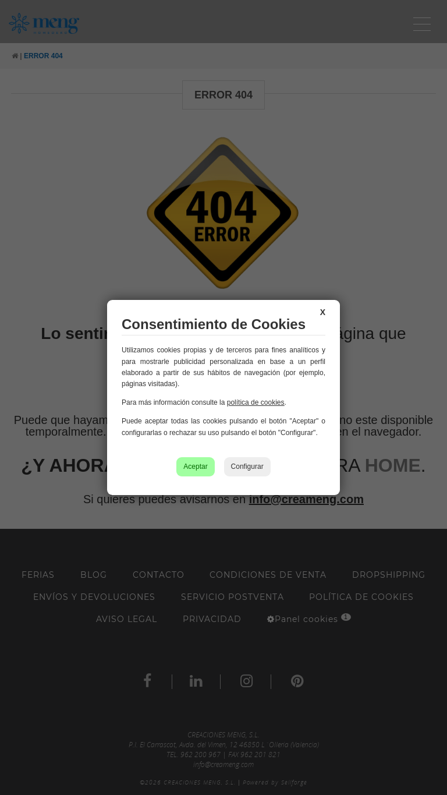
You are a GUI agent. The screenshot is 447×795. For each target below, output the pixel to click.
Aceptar (195, 466)
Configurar (247, 466)
